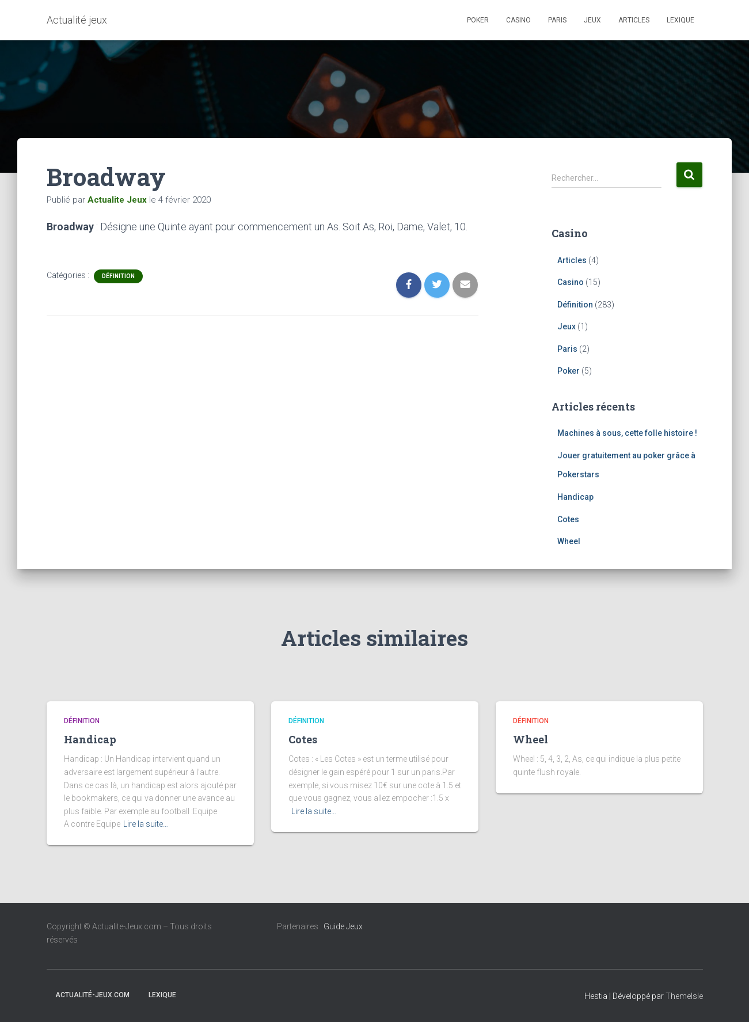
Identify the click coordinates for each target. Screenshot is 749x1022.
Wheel (568, 541)
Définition (118, 276)
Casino (518, 20)
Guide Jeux (343, 926)
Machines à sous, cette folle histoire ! (627, 433)
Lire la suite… (145, 824)
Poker (478, 20)
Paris (557, 20)
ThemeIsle (684, 996)
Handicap (575, 496)
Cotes (568, 519)
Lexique (680, 20)
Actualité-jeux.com (92, 995)
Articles (633, 20)
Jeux (592, 20)
